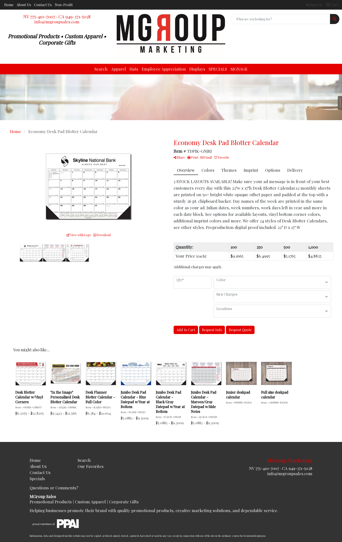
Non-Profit (64, 4)
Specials (37, 478)
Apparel (118, 69)
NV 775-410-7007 (39, 16)
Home (9, 4)
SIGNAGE (239, 69)
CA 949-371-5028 (74, 16)
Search (101, 69)
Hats (134, 69)
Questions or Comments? (54, 487)
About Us (24, 4)
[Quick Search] (280, 19)
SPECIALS (218, 69)
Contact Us (43, 4)
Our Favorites (91, 466)
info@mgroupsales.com (56, 21)
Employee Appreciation (164, 69)
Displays (197, 69)
